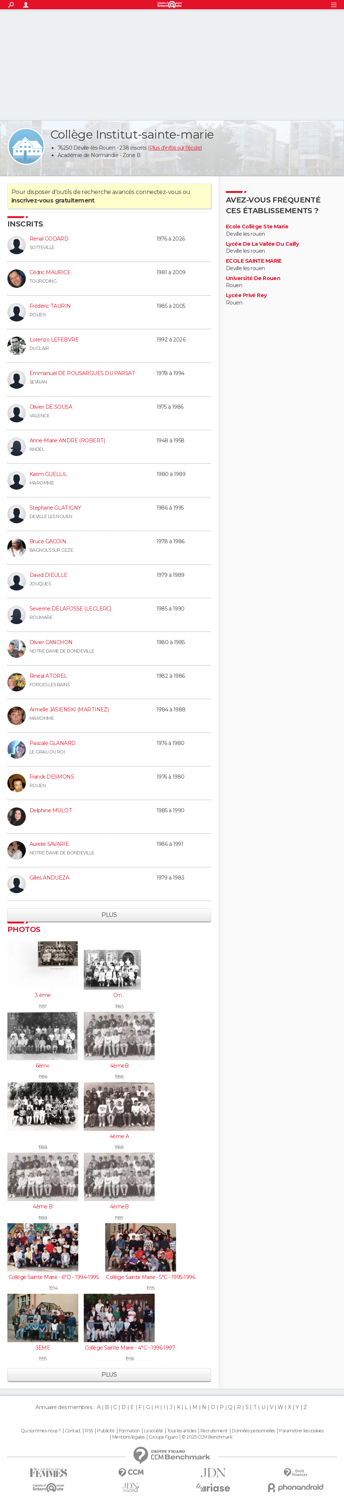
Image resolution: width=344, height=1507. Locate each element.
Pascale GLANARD (53, 743)
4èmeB (119, 1065)
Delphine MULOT (51, 810)
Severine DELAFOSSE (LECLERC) (70, 608)
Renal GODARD (49, 238)
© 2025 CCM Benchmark (207, 1437)
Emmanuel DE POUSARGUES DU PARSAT (82, 373)
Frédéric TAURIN (50, 306)
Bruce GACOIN (48, 541)
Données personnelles (253, 1430)
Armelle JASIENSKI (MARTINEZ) (69, 709)
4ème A (119, 1136)
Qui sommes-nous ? (41, 1430)
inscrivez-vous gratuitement (52, 200)
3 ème (43, 995)
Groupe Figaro (163, 1437)
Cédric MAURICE (50, 272)
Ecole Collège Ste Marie (257, 227)
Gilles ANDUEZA (49, 877)
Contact (73, 1430)
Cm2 (119, 995)
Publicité (105, 1430)
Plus (109, 914)
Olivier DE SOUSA (51, 407)
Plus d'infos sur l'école (175, 147)
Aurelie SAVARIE (49, 844)
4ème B (43, 1206)
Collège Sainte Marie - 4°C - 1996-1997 (130, 1347)
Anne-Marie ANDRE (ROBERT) (67, 440)
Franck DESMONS (52, 776)
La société (153, 1430)
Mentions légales (128, 1437)
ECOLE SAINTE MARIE (254, 261)
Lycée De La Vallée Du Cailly (262, 244)
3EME (43, 1347)
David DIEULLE (49, 575)
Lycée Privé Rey (246, 295)
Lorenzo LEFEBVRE (54, 339)
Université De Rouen (253, 278)
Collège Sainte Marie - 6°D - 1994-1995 (53, 1277)
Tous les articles (181, 1430)
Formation (129, 1430)
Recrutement (214, 1430)
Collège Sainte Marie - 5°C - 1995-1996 (150, 1277)
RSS (89, 1430)
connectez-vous (158, 191)
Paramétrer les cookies (301, 1430)
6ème (43, 1065)
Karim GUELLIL (48, 474)
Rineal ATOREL (48, 676)
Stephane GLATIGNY (55, 507)
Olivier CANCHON (51, 642)
